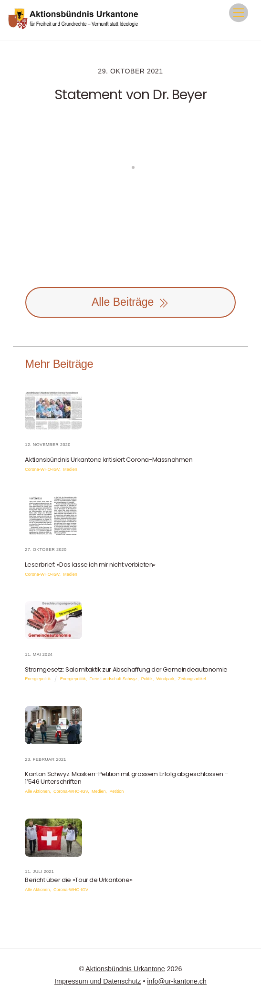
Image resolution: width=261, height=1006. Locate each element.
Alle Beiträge (130, 302)
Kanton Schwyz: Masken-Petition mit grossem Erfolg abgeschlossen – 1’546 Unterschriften (127, 777)
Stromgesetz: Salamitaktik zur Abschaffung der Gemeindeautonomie (126, 669)
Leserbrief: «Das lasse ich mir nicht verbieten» (90, 564)
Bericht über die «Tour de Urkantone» (78, 879)
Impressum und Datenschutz (97, 981)
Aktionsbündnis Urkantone (125, 969)
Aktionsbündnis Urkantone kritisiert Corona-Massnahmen (108, 459)
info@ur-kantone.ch (177, 981)
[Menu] (238, 12)
